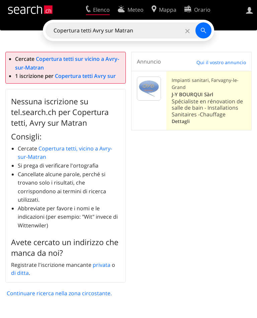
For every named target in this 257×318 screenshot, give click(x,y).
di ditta (20, 273)
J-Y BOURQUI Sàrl (192, 94)
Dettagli (181, 121)
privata (101, 265)
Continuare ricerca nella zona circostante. (59, 293)
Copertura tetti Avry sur (85, 76)
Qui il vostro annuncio (221, 62)
